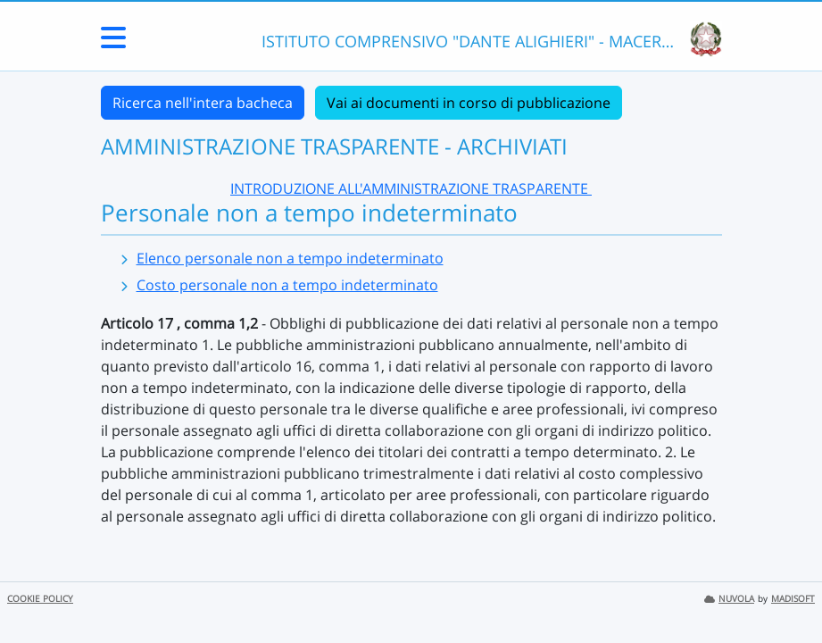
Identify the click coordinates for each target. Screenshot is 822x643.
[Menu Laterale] (113, 43)
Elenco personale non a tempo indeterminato (290, 258)
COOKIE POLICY (40, 599)
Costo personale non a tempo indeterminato (287, 285)
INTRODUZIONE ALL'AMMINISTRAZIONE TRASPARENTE (411, 188)
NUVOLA (729, 599)
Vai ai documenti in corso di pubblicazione (468, 103)
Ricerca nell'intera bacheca (202, 103)
